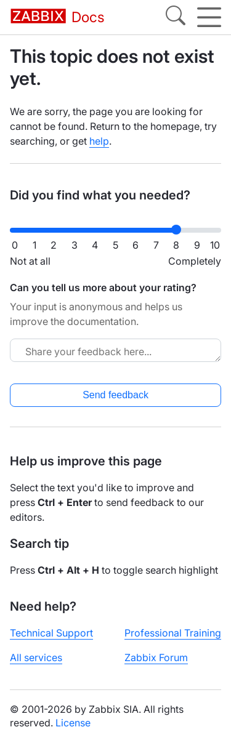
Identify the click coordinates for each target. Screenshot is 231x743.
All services (36, 657)
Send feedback (115, 395)
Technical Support (51, 633)
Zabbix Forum (156, 657)
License (73, 723)
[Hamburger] (209, 17)
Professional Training (172, 633)
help (99, 141)
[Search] (175, 17)
